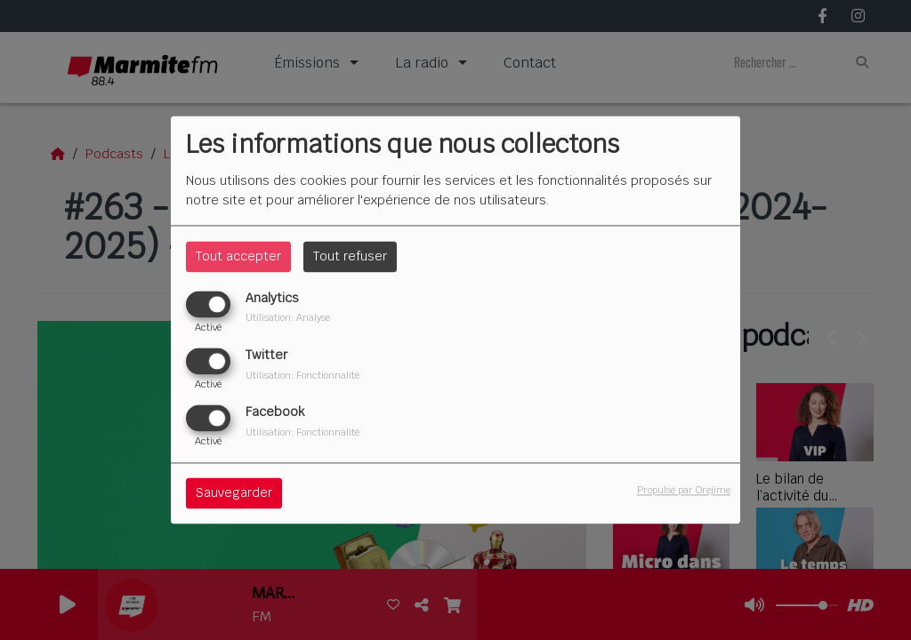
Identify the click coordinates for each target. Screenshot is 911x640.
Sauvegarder (234, 493)
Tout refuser (350, 256)
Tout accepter (238, 256)
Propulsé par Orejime (683, 490)
